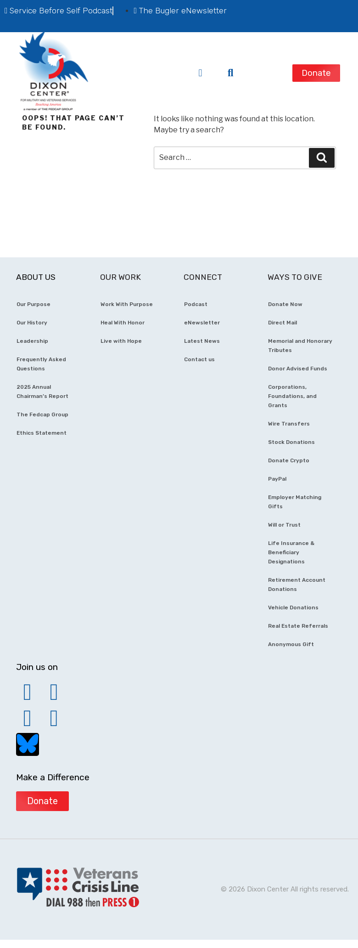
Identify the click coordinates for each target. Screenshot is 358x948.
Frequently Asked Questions (41, 364)
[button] (200, 72)
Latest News (202, 341)
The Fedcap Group (42, 414)
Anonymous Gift (291, 644)
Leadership (32, 341)
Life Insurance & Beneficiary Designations (291, 552)
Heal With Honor (123, 322)
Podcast (195, 304)
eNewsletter (202, 322)
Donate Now (285, 304)
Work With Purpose (127, 304)
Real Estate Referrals (298, 626)
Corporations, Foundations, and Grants (292, 396)
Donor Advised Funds (297, 368)
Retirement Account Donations (296, 584)
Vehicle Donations (293, 607)
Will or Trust (284, 525)
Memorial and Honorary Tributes (300, 345)
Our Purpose (33, 304)
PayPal (277, 479)
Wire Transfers (289, 423)
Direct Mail (282, 322)
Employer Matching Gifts (294, 502)
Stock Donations (291, 442)
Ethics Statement (42, 433)
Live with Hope (121, 341)
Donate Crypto (288, 460)
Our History (32, 322)
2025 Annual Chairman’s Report (42, 391)
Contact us (199, 359)
